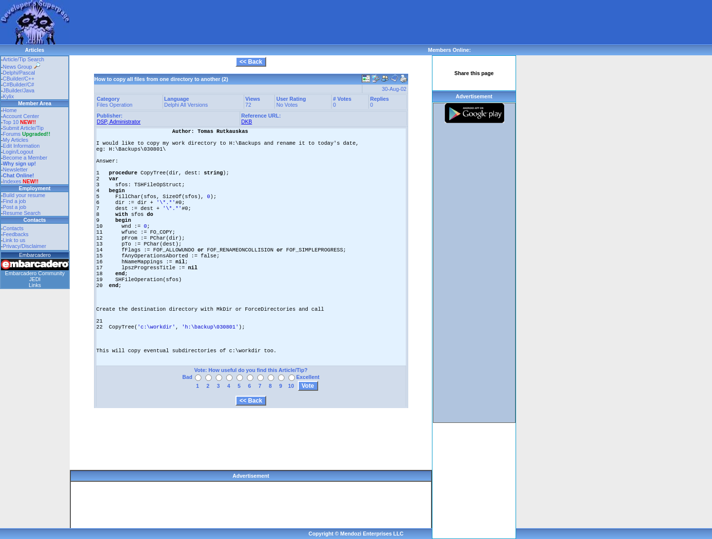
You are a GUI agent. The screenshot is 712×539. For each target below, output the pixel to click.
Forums (26, 134)
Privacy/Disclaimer (25, 246)
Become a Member (25, 158)
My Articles (16, 140)
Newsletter (15, 169)
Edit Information (21, 146)
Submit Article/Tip (23, 128)
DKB (246, 121)
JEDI (35, 279)
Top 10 (11, 122)
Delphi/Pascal (19, 73)
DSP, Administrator (119, 121)
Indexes (12, 181)
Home (10, 110)
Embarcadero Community (35, 273)
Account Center (21, 116)
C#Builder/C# (18, 84)
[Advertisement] (249, 22)
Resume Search (22, 213)
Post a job (14, 207)
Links (35, 285)
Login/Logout (18, 152)
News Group (21, 67)
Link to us (14, 240)
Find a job (14, 201)
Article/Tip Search (24, 59)
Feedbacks (16, 234)
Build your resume (24, 195)
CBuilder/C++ (19, 79)
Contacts (13, 228)
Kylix (8, 96)
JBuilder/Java (19, 90)
